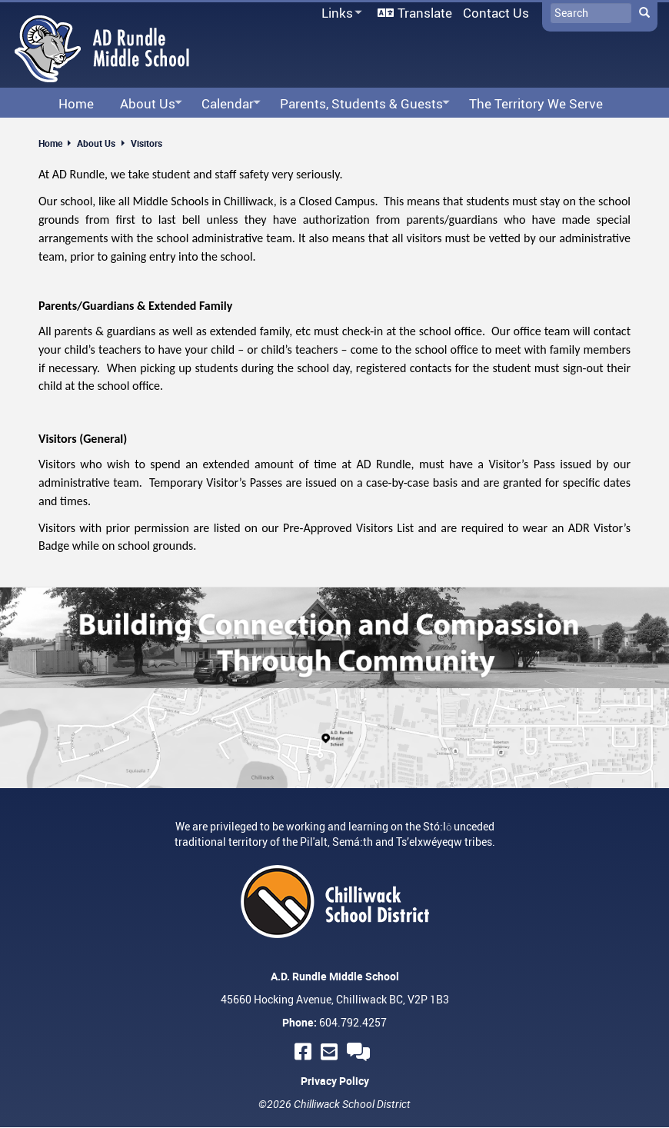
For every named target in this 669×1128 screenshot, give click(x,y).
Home (50, 143)
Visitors (146, 143)
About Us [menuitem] (146, 104)
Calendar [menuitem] (226, 104)
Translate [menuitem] (425, 13)
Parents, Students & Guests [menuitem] (360, 104)
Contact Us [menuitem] (496, 13)
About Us (96, 143)
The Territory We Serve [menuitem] (536, 103)
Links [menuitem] (339, 13)
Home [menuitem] (76, 103)
